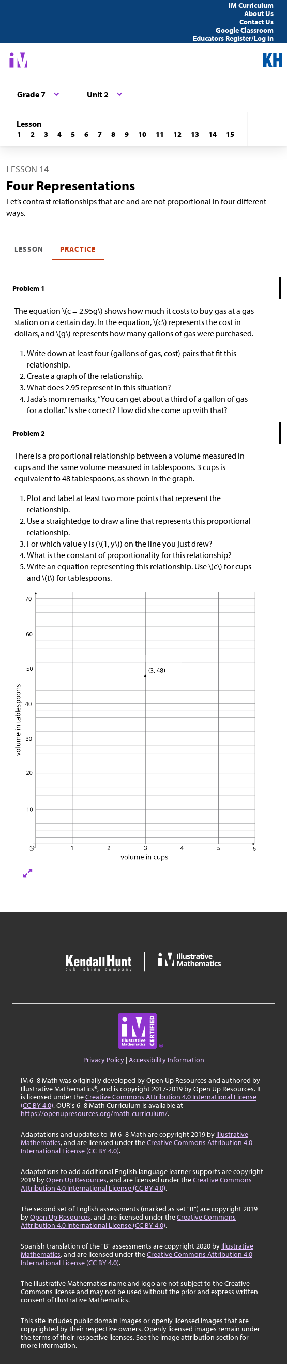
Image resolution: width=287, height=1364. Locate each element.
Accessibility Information (166, 1059)
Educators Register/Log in (233, 38)
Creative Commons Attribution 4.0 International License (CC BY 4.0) (138, 1101)
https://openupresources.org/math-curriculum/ (94, 1113)
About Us (259, 13)
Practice (77, 249)
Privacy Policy (103, 1059)
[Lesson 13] (195, 134)
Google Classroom (245, 30)
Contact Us (256, 22)
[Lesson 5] (73, 134)
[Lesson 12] (177, 134)
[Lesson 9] (126, 134)
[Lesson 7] (100, 134)
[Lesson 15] (230, 134)
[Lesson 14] (212, 134)
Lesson (28, 249)
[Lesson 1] (19, 134)
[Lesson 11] (160, 134)
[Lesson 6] (86, 134)
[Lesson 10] (142, 134)
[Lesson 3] (46, 134)
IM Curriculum (251, 5)
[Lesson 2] (32, 134)
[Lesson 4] (59, 134)
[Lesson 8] (113, 134)
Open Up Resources (76, 1179)
